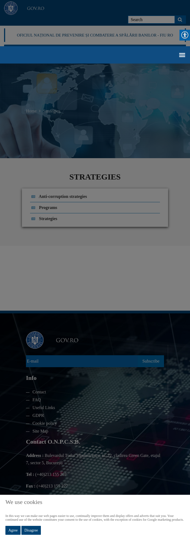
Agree (13, 530)
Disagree (31, 530)
